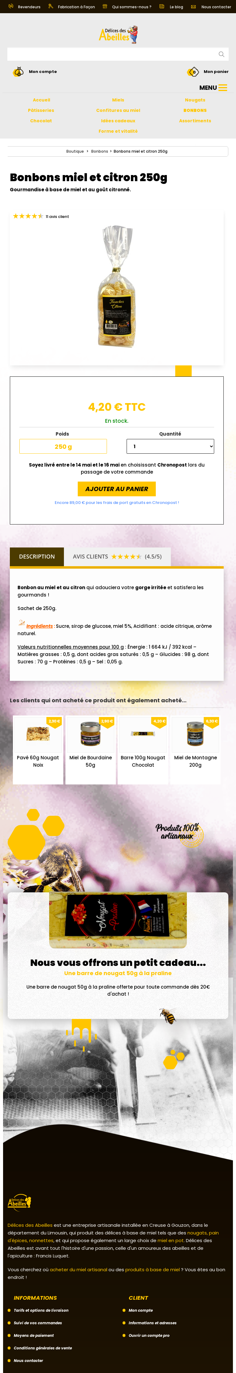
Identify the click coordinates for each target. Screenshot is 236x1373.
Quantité (170, 434)
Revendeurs (25, 7)
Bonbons (99, 151)
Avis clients (117, 556)
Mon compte (141, 1310)
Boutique (75, 151)
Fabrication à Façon (72, 7)
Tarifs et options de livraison (41, 1310)
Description (37, 556)
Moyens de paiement (34, 1335)
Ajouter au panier (116, 489)
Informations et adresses (153, 1322)
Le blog (171, 7)
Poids (63, 434)
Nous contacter (211, 7)
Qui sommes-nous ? (127, 7)
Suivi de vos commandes (38, 1322)
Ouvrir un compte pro (149, 1335)
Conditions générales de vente (43, 1348)
